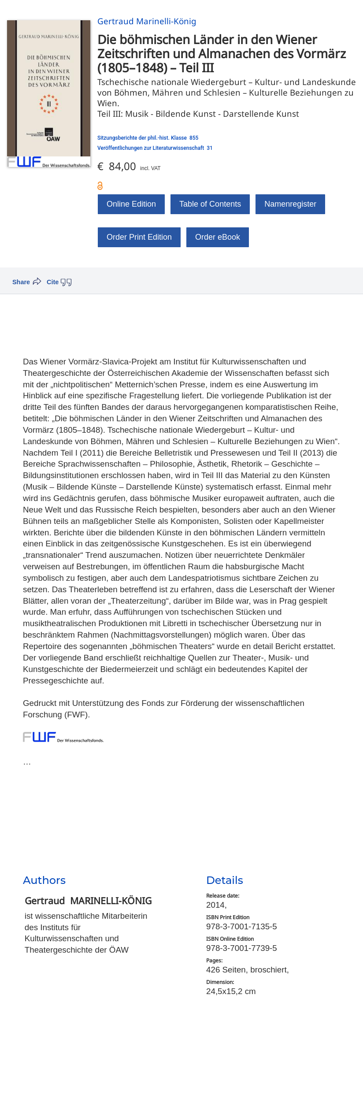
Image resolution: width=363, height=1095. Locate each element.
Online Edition (131, 204)
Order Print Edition (139, 237)
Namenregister (290, 204)
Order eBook (217, 237)
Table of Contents (210, 204)
